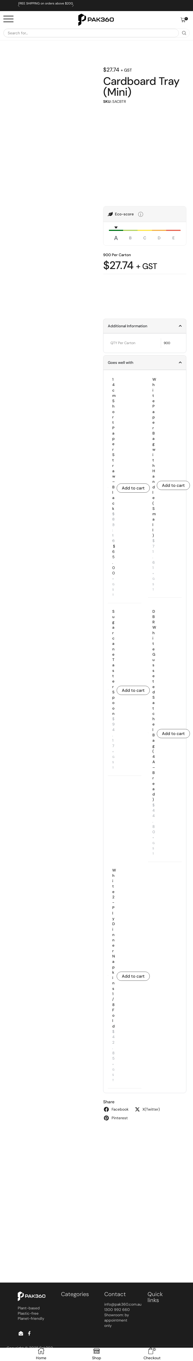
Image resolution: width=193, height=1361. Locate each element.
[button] (184, 20)
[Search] (184, 33)
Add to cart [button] (133, 488)
